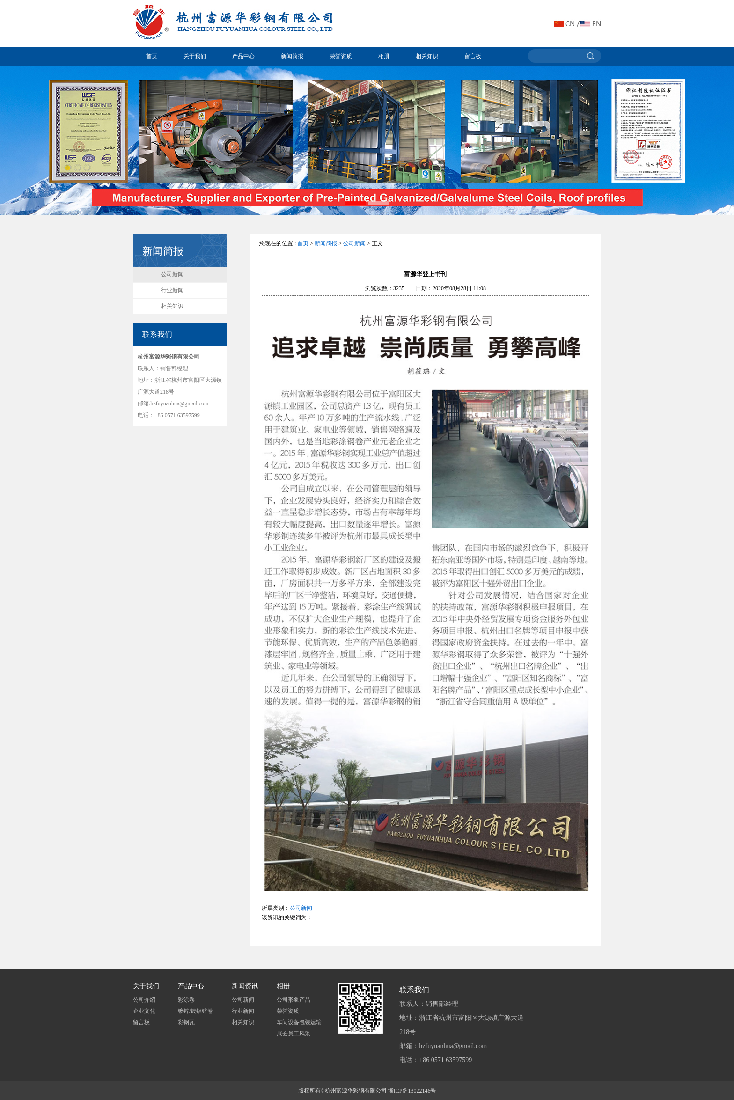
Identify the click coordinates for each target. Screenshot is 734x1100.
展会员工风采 (293, 1033)
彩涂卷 (186, 1000)
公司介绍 (144, 1000)
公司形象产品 (293, 1000)
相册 (383, 56)
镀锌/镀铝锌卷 (195, 1011)
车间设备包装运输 (299, 1022)
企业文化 (144, 1011)
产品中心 (243, 56)
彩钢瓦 (186, 1022)
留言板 (472, 56)
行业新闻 (172, 290)
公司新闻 (172, 274)
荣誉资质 (341, 56)
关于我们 (195, 56)
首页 (151, 56)
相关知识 (427, 56)
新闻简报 (292, 56)
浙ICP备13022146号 (412, 1090)
